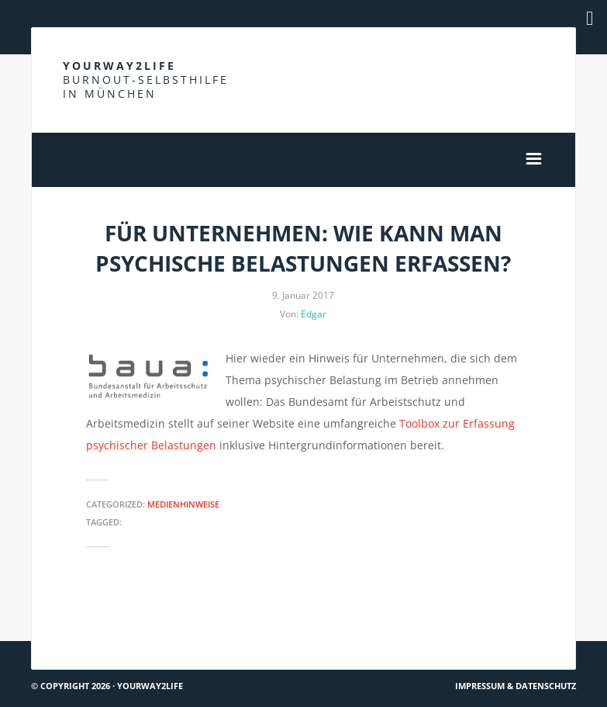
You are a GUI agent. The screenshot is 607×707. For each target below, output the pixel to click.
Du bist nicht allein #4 (96, 612)
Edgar (313, 314)
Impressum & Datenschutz (515, 685)
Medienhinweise (183, 504)
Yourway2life (146, 79)
